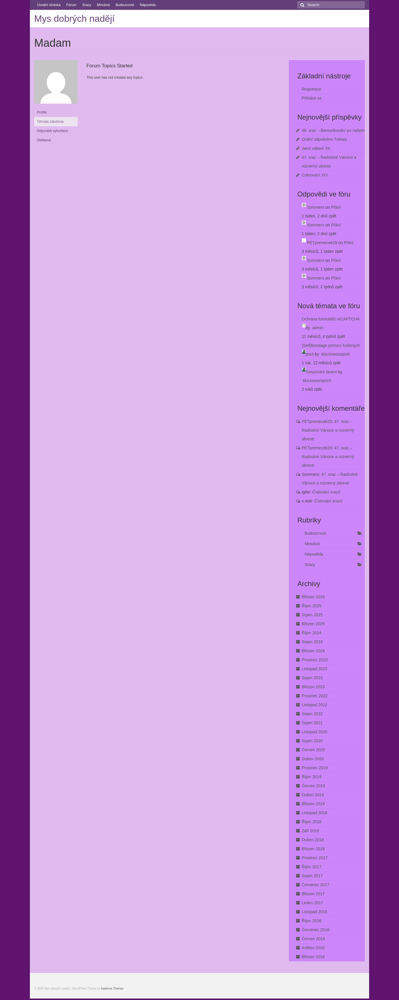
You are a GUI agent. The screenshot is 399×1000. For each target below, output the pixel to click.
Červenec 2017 (315, 884)
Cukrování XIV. (315, 175)
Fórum (71, 5)
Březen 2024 (313, 650)
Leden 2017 (312, 902)
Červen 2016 (313, 938)
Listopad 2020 (314, 731)
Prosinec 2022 (315, 695)
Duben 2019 (313, 794)
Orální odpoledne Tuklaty (324, 139)
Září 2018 (310, 830)
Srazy (86, 5)
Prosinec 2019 (315, 767)
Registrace (311, 89)
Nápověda (148, 5)
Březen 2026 (313, 596)
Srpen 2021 (312, 722)
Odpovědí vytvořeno (52, 131)
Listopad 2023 (314, 668)
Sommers (315, 207)
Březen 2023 (313, 686)
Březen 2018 (313, 848)
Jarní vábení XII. (316, 148)
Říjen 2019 (312, 776)
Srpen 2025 (312, 614)
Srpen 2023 (312, 677)
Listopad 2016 (314, 911)
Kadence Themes (112, 988)
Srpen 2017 (312, 875)
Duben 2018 (313, 839)
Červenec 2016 (315, 929)
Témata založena (50, 122)
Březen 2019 (313, 803)
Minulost (103, 5)
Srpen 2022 (312, 713)
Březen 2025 (313, 623)
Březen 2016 (313, 956)
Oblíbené (44, 140)
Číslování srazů (326, 492)
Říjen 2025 (312, 605)
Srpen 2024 (312, 641)
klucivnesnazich (335, 354)
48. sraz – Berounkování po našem (333, 130)
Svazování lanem (321, 372)
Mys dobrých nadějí (74, 18)
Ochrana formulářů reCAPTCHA (331, 319)
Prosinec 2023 (315, 659)
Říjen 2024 (312, 632)
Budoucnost (125, 5)
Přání (336, 207)
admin (317, 327)
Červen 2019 (313, 785)
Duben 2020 (313, 758)
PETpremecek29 (322, 242)
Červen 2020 (313, 749)
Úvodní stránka (49, 5)
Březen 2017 (313, 893)
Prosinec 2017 (315, 857)
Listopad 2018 (314, 812)
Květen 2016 (313, 947)
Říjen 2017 (312, 866)
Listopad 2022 (314, 704)
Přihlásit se (312, 98)
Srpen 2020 (312, 740)
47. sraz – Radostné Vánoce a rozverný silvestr (328, 430)
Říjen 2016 (312, 920)
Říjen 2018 (312, 821)
